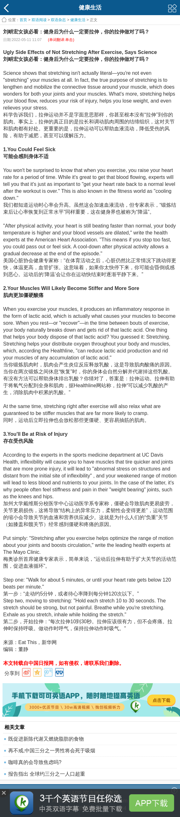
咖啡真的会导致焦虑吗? (34, 762)
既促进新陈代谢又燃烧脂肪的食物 (46, 739)
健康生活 (77, 20)
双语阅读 (39, 20)
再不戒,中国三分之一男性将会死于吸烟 (51, 750)
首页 (23, 20)
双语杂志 (58, 20)
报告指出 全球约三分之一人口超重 (46, 774)
